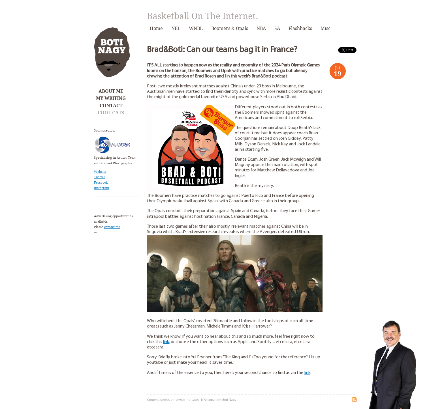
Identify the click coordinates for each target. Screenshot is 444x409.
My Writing (111, 98)
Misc (325, 28)
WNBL (196, 28)
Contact (111, 105)
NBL (175, 28)
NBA (261, 28)
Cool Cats (111, 112)
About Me (111, 91)
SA (277, 28)
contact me (112, 227)
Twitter (99, 177)
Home (156, 28)
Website (100, 172)
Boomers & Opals (229, 28)
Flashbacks (300, 28)
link (166, 342)
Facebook (101, 182)
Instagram (101, 188)
